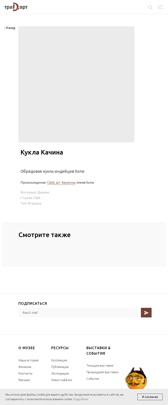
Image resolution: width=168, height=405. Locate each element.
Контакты (25, 373)
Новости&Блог (61, 380)
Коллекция (59, 360)
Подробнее (80, 399)
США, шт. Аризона (61, 182)
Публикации (60, 367)
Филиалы (24, 367)
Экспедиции (60, 373)
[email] (78, 312)
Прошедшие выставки (102, 372)
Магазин (24, 380)
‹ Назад (9, 27)
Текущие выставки (99, 365)
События (92, 379)
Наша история (28, 360)
